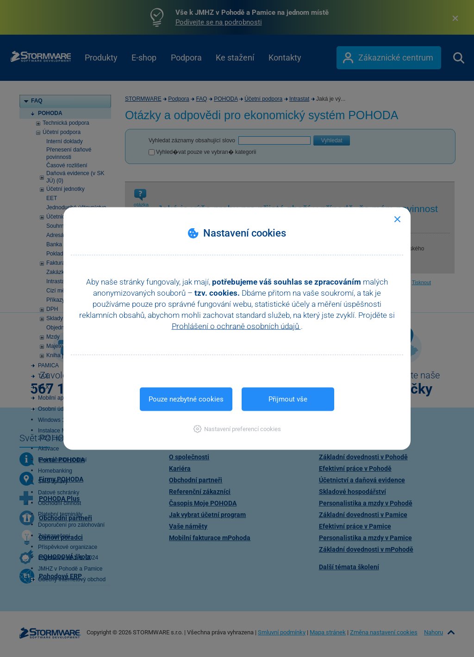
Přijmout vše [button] (287, 399)
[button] (237, 429)
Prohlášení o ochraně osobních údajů (236, 326)
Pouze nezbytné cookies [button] (186, 399)
